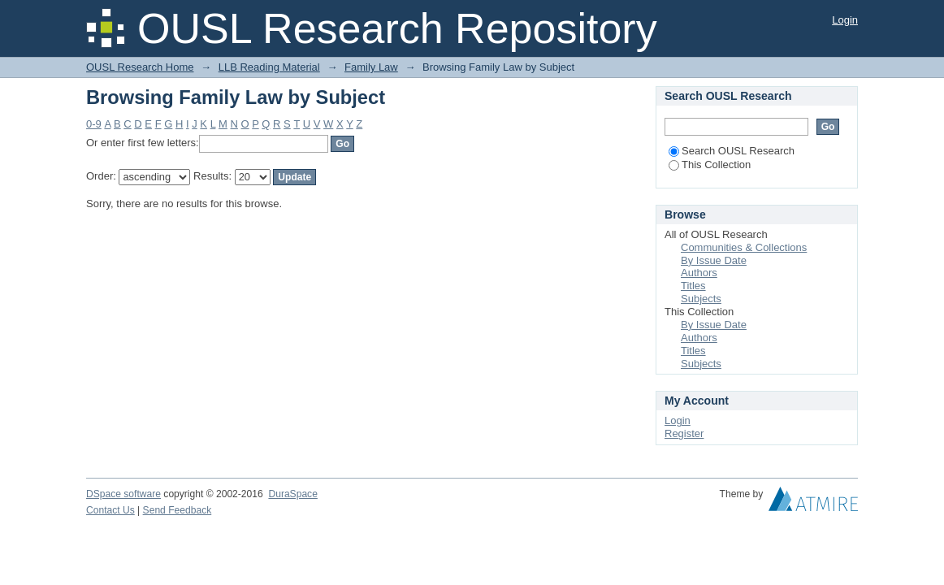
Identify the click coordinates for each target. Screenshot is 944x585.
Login (845, 20)
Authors (699, 272)
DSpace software (123, 494)
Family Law (371, 67)
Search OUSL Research (732, 151)
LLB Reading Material (269, 67)
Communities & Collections (744, 247)
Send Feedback (177, 510)
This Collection (710, 164)
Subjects (701, 298)
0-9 (94, 124)
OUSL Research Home (139, 67)
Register (684, 433)
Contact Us (110, 510)
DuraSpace (292, 494)
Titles (693, 286)
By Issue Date (714, 260)
